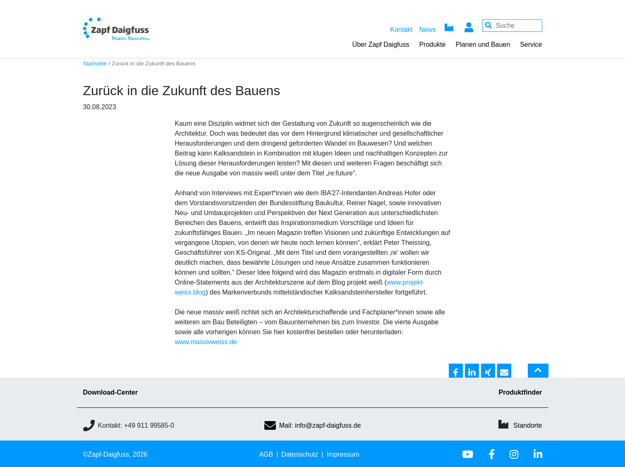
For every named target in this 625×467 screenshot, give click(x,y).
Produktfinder (520, 392)
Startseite (95, 63)
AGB (266, 454)
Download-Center (110, 392)
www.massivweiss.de (206, 341)
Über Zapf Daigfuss (380, 44)
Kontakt (401, 29)
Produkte (432, 44)
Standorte (527, 425)
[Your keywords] (512, 25)
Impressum (342, 454)
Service (531, 44)
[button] (456, 371)
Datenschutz (299, 454)
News (427, 29)
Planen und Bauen (482, 44)
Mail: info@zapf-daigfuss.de (312, 425)
